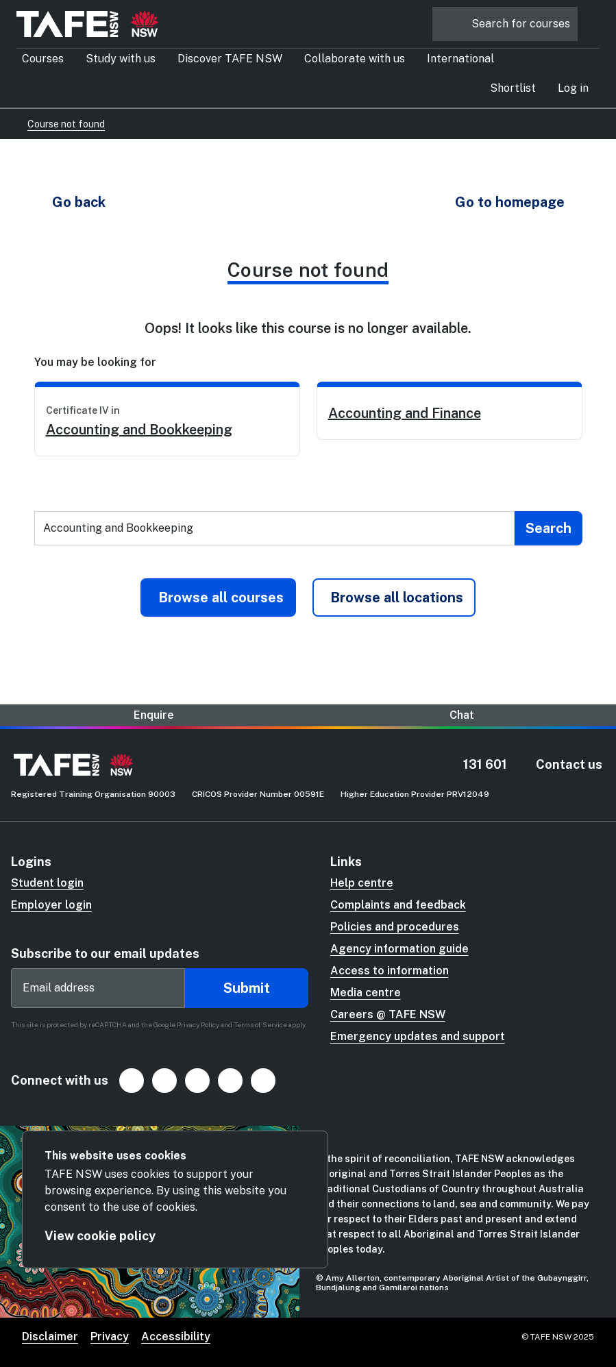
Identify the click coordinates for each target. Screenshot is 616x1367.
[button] (573, 88)
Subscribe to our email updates (105, 953)
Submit (246, 988)
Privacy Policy (198, 1024)
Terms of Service (260, 1024)
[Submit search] (548, 528)
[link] (167, 419)
